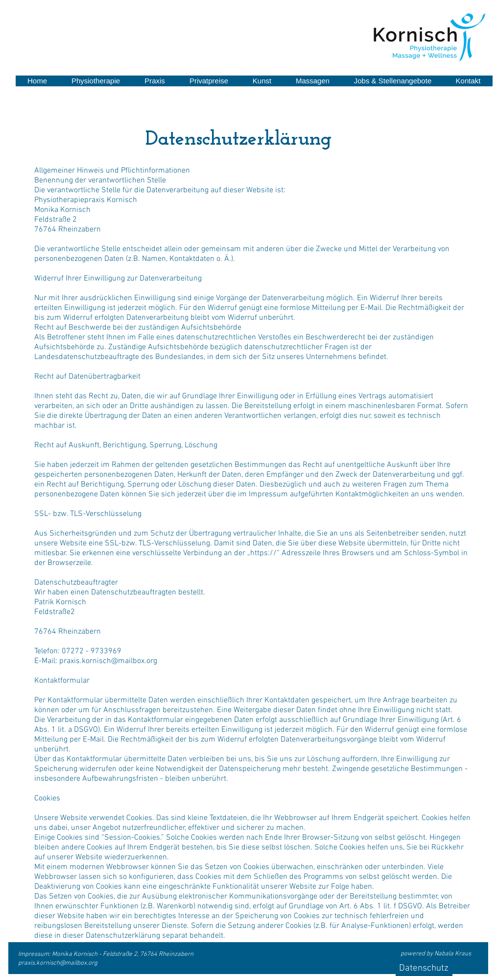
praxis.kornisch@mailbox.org (57, 963)
